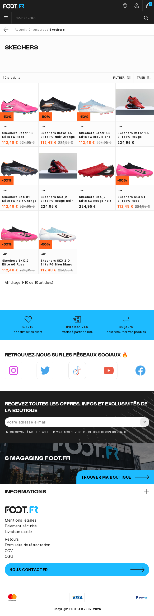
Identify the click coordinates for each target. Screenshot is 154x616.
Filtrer (122, 78)
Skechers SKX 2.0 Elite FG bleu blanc (56, 262)
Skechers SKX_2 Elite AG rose (15, 262)
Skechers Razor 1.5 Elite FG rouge (133, 135)
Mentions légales (21, 520)
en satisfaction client (28, 332)
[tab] (77, 56)
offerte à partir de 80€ (77, 332)
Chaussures (37, 29)
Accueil (20, 29)
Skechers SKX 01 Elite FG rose (131, 198)
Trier (144, 78)
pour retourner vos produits (126, 332)
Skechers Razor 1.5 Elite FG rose (17, 135)
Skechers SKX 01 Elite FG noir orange (19, 198)
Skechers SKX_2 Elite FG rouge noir (57, 198)
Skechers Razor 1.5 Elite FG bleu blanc (95, 135)
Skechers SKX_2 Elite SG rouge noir (95, 198)
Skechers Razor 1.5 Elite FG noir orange (58, 135)
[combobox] (83, 18)
